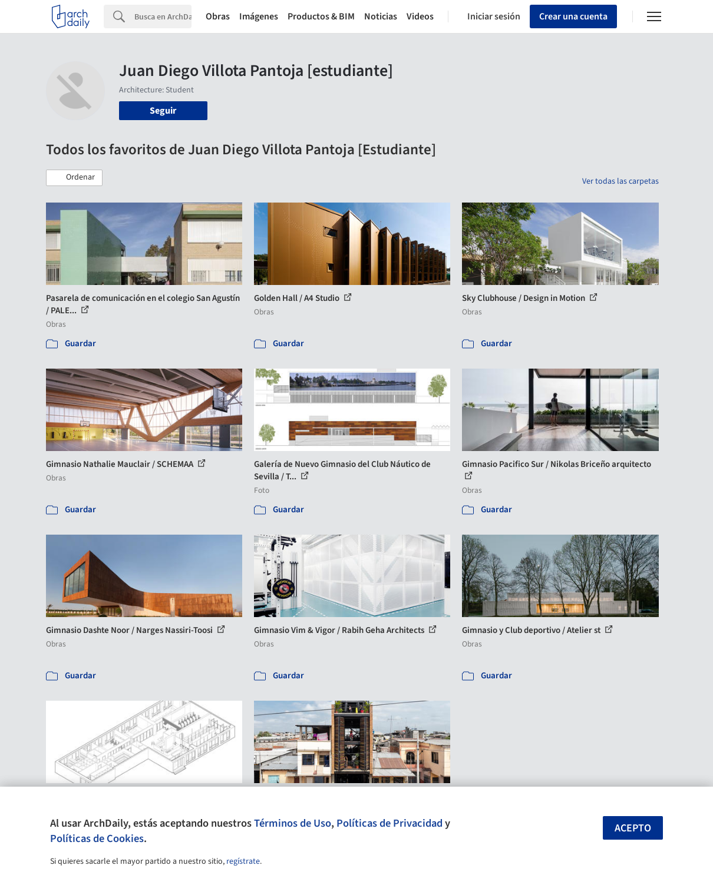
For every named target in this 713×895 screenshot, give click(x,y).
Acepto (633, 828)
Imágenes (258, 16)
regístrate (243, 861)
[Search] (163, 16)
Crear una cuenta (573, 16)
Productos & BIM (321, 16)
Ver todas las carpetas (620, 181)
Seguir (163, 110)
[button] (74, 178)
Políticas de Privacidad (389, 823)
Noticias (380, 16)
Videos (420, 16)
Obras (218, 16)
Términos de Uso (292, 823)
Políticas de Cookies (97, 838)
